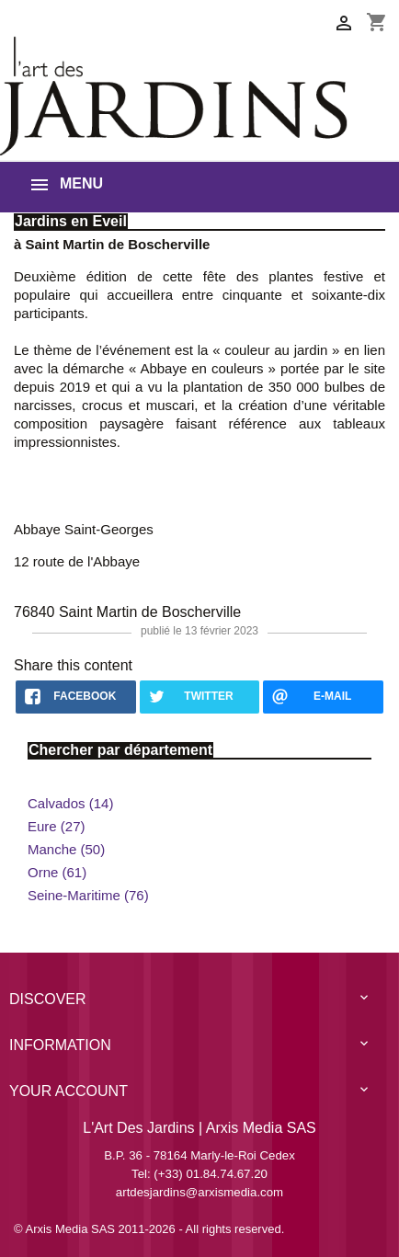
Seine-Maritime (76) (88, 895)
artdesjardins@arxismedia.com (199, 1192)
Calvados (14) (70, 803)
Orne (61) (57, 872)
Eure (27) (57, 826)
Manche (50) (66, 849)
